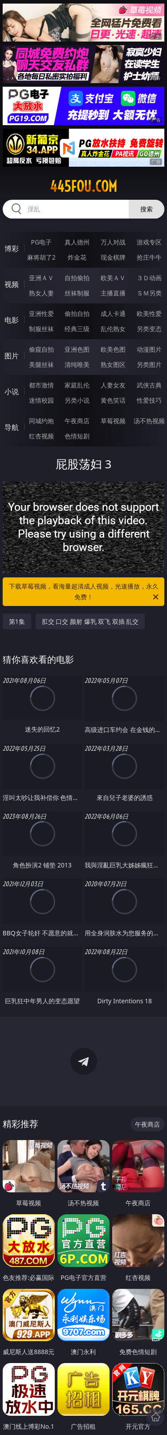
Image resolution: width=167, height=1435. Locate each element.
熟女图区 (113, 364)
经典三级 (77, 328)
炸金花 (77, 257)
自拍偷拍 (77, 278)
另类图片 (149, 364)
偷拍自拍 (77, 313)
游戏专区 (149, 242)
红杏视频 (41, 436)
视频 (11, 284)
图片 (11, 356)
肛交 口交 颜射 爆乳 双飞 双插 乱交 (90, 621)
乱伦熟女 (113, 328)
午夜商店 (77, 421)
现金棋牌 (113, 257)
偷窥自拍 (41, 349)
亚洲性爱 (41, 313)
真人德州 (77, 242)
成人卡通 (113, 313)
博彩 (11, 248)
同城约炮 (41, 421)
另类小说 (77, 400)
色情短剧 (77, 436)
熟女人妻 (41, 293)
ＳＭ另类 (149, 293)
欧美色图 (113, 349)
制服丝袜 (41, 328)
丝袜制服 (77, 293)
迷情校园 (41, 400)
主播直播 (113, 293)
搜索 (146, 209)
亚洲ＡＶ (41, 278)
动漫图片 (149, 349)
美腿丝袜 (41, 364)
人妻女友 (113, 385)
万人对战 (113, 242)
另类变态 (149, 328)
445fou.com (83, 186)
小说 (11, 391)
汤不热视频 (149, 421)
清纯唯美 (77, 364)
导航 (11, 427)
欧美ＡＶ (113, 278)
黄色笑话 (113, 400)
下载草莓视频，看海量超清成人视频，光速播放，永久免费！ (84, 592)
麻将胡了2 (41, 257)
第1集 (17, 621)
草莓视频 (113, 421)
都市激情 (41, 385)
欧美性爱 (149, 313)
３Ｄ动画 (149, 278)
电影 (11, 320)
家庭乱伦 (77, 385)
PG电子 (41, 242)
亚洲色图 (77, 349)
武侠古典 (149, 385)
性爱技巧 (149, 400)
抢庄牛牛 (149, 257)
